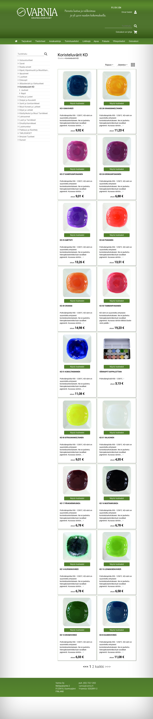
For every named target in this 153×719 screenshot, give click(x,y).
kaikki (99, 667)
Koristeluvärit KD (25, 87)
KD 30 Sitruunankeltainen (72, 438)
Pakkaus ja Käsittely (27, 130)
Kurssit (21, 140)
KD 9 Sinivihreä (66, 108)
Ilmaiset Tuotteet (25, 136)
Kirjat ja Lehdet (25, 110)
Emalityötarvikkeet (26, 123)
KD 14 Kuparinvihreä (69, 569)
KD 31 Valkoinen (106, 438)
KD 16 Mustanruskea (108, 503)
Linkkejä (86, 41)
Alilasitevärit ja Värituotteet (30, 83)
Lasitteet (22, 77)
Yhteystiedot (119, 41)
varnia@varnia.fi (86, 686)
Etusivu (61, 58)
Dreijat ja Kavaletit (26, 100)
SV (115, 7)
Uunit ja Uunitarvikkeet (28, 103)
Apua (96, 41)
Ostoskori (133, 41)
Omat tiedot (130, 12)
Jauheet (23, 90)
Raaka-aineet (24, 67)
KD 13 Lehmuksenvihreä (110, 569)
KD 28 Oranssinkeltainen (110, 108)
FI (112, 7)
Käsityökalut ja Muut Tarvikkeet (32, 113)
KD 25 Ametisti (66, 240)
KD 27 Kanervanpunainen (71, 174)
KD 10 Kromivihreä (68, 635)
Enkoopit (22, 80)
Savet (21, 63)
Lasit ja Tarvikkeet (26, 120)
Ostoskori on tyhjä (127, 32)
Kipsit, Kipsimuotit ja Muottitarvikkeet (33, 70)
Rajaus (109, 65)
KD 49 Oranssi (66, 306)
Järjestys (122, 65)
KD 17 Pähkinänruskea (70, 503)
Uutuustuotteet (25, 60)
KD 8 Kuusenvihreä (107, 635)
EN (119, 7)
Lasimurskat (24, 126)
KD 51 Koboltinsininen (70, 372)
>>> (108, 667)
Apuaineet (22, 73)
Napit (22, 93)
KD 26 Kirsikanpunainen (110, 174)
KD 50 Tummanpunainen (110, 306)
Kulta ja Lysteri (25, 97)
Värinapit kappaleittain (110, 372)
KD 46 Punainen (106, 240)
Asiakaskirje (55, 41)
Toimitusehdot (72, 41)
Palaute (105, 41)
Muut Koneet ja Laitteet (28, 107)
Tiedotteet (40, 41)
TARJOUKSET (24, 133)
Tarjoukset (26, 41)
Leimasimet (23, 116)
